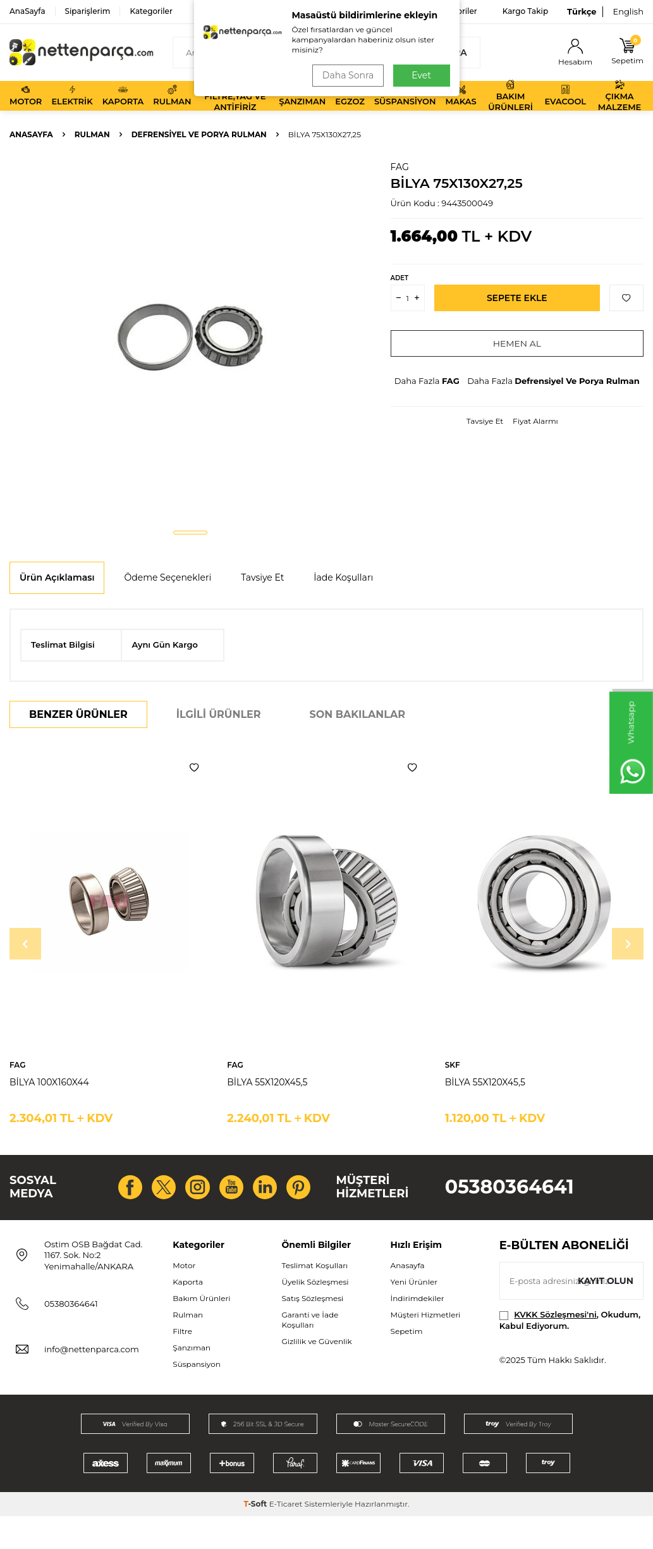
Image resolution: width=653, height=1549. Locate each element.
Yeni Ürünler (414, 1314)
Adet (399, 278)
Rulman (172, 95)
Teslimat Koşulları (314, 1297)
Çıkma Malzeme (619, 96)
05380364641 (509, 1203)
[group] (190, 340)
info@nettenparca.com (91, 1382)
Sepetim (407, 1364)
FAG (400, 167)
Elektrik (71, 95)
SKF (452, 1065)
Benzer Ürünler (78, 714)
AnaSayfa (27, 11)
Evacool (565, 95)
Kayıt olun (605, 1313)
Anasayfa (31, 134)
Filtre (182, 1364)
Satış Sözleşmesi (312, 1330)
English (628, 11)
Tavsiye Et (485, 421)
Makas (461, 95)
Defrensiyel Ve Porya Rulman (199, 134)
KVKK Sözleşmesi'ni (555, 1347)
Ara (449, 52)
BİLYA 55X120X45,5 (267, 1082)
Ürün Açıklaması (57, 577)
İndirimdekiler (417, 1330)
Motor (25, 95)
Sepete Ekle (516, 298)
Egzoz (350, 95)
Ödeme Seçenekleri (167, 577)
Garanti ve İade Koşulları (309, 1352)
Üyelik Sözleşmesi (314, 1314)
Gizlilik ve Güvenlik (316, 1374)
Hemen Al (516, 343)
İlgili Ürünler (218, 714)
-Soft (256, 1536)
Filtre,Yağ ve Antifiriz (234, 96)
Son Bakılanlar (357, 714)
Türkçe (581, 11)
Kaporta (123, 95)
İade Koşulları (343, 577)
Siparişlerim (88, 11)
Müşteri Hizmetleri (426, 1347)
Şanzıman (302, 95)
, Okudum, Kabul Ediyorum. (569, 1352)
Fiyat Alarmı (535, 421)
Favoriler (460, 11)
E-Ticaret (286, 1536)
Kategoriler (151, 11)
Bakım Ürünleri (510, 96)
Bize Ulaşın (398, 11)
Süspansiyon (405, 95)
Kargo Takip (525, 11)
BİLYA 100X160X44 (49, 1082)
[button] (190, 532)
